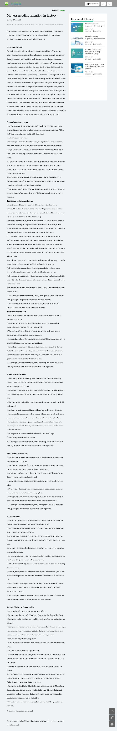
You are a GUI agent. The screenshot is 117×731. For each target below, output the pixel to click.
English (62, 10)
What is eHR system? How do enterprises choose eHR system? (94, 66)
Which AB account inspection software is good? (95, 25)
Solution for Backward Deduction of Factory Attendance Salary (93, 52)
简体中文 (55, 10)
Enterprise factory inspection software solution (95, 38)
